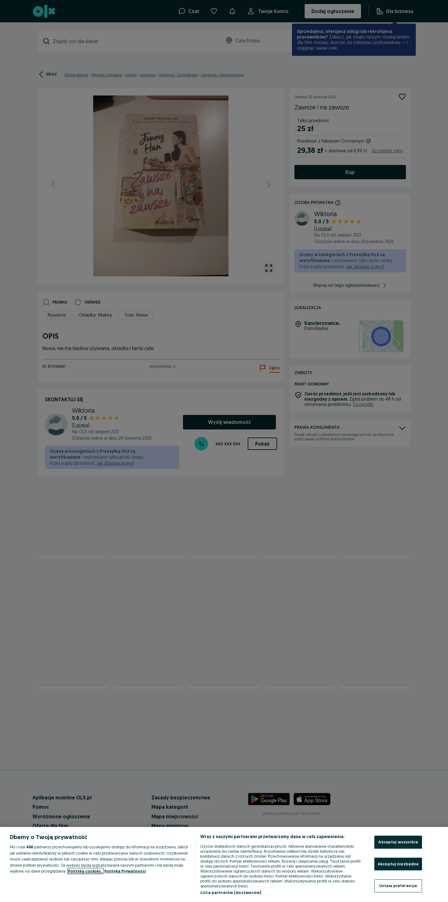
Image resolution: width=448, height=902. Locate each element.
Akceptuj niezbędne (398, 863)
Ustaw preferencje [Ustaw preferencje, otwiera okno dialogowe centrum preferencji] (398, 885)
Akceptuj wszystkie (398, 841)
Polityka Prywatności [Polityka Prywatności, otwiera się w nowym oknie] (125, 871)
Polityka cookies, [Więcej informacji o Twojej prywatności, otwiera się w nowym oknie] (85, 871)
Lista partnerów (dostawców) (230, 892)
